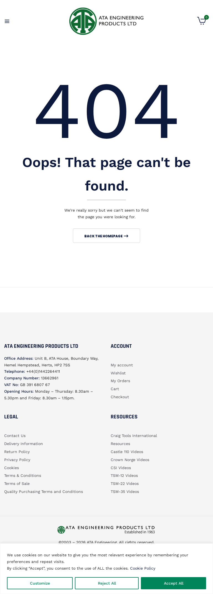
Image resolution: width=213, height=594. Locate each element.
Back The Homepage (103, 236)
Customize (40, 583)
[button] (201, 23)
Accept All (173, 583)
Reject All (107, 583)
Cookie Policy (142, 568)
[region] (106, 568)
